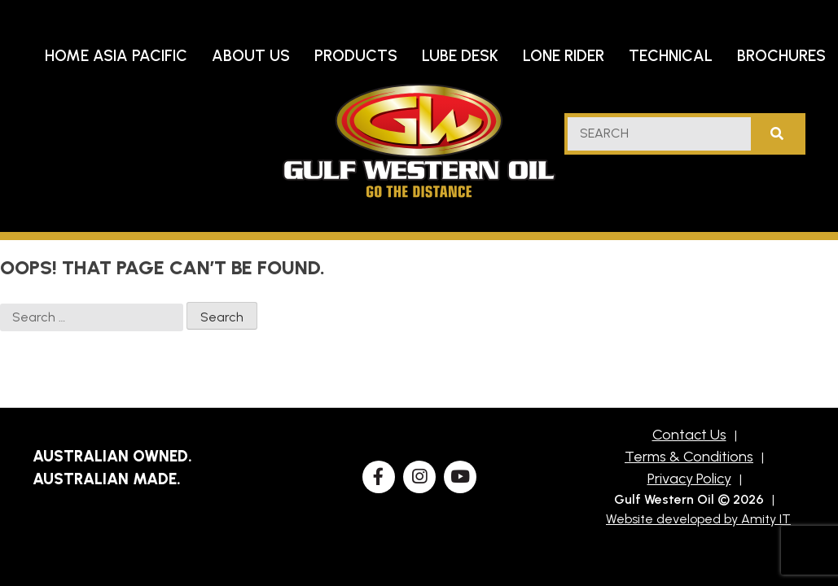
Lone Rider (563, 55)
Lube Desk (460, 55)
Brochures (781, 55)
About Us (251, 55)
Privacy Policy (689, 479)
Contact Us (689, 435)
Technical (671, 55)
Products (355, 55)
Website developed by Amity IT (698, 519)
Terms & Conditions (689, 457)
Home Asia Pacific (116, 55)
